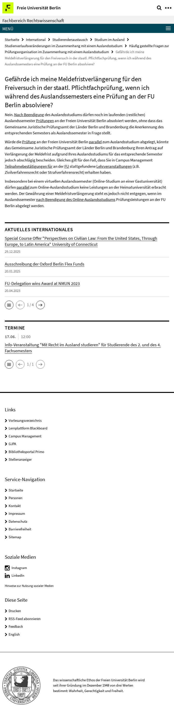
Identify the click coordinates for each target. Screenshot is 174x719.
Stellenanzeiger (20, 459)
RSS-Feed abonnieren (25, 618)
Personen (15, 498)
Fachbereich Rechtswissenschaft (33, 20)
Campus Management (25, 436)
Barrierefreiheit (20, 529)
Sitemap (15, 537)
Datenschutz (18, 521)
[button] (9, 305)
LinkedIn (18, 575)
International (36, 39)
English (14, 634)
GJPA (12, 443)
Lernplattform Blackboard (28, 428)
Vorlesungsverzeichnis (25, 420)
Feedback (16, 626)
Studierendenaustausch (70, 39)
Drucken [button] (15, 610)
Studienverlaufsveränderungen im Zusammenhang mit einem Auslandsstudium (63, 45)
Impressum (17, 513)
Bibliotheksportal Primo (26, 451)
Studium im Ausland (109, 39)
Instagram (19, 567)
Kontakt (15, 505)
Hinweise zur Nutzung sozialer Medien (29, 586)
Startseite (12, 39)
